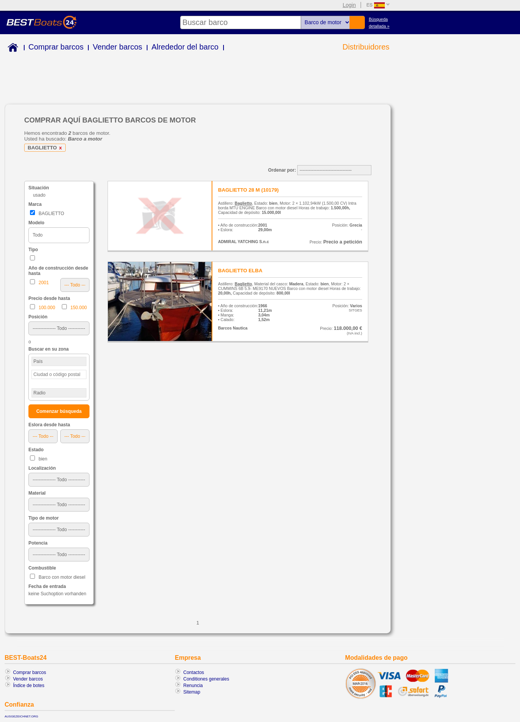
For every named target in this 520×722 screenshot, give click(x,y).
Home (11, 48)
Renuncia (193, 685)
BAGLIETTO (46, 148)
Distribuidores (366, 47)
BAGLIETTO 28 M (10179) (248, 190)
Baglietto (243, 203)
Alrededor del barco (185, 47)
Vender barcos (117, 47)
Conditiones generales (206, 679)
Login (349, 5)
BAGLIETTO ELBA (240, 270)
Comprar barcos (55, 47)
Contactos (193, 672)
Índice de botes (28, 685)
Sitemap (191, 692)
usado (39, 195)
